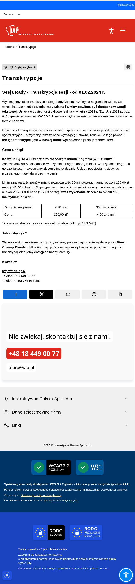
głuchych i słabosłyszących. (61, 500)
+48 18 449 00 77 (34, 353)
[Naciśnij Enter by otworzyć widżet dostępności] (111, 30)
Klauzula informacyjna (48, 554)
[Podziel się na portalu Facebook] (15, 294)
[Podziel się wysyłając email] (67, 294)
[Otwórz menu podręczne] (123, 30)
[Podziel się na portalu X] (41, 294)
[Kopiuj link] (120, 294)
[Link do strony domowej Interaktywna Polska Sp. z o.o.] (30, 30)
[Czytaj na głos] (23, 67)
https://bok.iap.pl (41, 247)
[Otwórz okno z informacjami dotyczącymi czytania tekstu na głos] (5, 67)
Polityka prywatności (60, 568)
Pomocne (11, 14)
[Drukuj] (128, 67)
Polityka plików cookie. (94, 568)
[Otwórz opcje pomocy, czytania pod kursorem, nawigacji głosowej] (125, 574)
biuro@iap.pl (21, 367)
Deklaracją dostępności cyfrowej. (41, 495)
